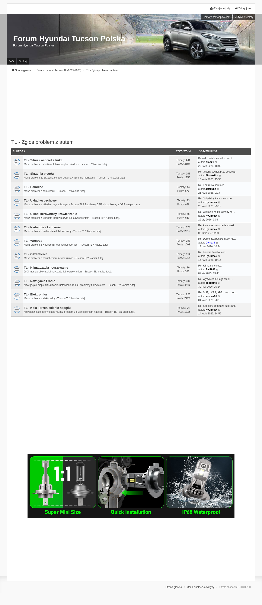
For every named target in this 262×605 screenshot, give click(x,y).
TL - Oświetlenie (35, 254)
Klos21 (209, 162)
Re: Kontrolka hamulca (211, 185)
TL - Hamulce (33, 187)
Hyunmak (211, 202)
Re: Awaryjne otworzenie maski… (217, 225)
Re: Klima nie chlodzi (210, 265)
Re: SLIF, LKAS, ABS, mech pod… (218, 292)
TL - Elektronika (35, 294)
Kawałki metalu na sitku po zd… (216, 158)
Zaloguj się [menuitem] (242, 8)
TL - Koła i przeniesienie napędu (47, 308)
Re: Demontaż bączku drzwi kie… (217, 238)
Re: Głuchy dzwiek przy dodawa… (217, 171)
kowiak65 (211, 296)
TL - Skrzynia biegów (39, 173)
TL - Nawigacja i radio (39, 281)
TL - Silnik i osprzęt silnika (43, 160)
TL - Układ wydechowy (40, 200)
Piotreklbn (211, 175)
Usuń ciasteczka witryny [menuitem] (200, 587)
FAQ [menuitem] (11, 61)
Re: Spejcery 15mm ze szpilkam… (217, 305)
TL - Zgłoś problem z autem (42, 142)
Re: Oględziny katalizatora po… (216, 198)
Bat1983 (210, 269)
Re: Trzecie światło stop (211, 252)
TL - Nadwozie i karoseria (42, 227)
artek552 (210, 188)
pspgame (211, 282)
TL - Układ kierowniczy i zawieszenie (50, 214)
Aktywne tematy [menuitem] (244, 17)
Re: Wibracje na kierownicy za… (216, 211)
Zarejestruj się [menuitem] (220, 8)
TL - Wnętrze (33, 240)
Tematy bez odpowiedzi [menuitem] (217, 17)
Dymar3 (210, 242)
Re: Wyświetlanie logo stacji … (215, 279)
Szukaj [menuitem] (23, 61)
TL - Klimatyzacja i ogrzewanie (46, 267)
